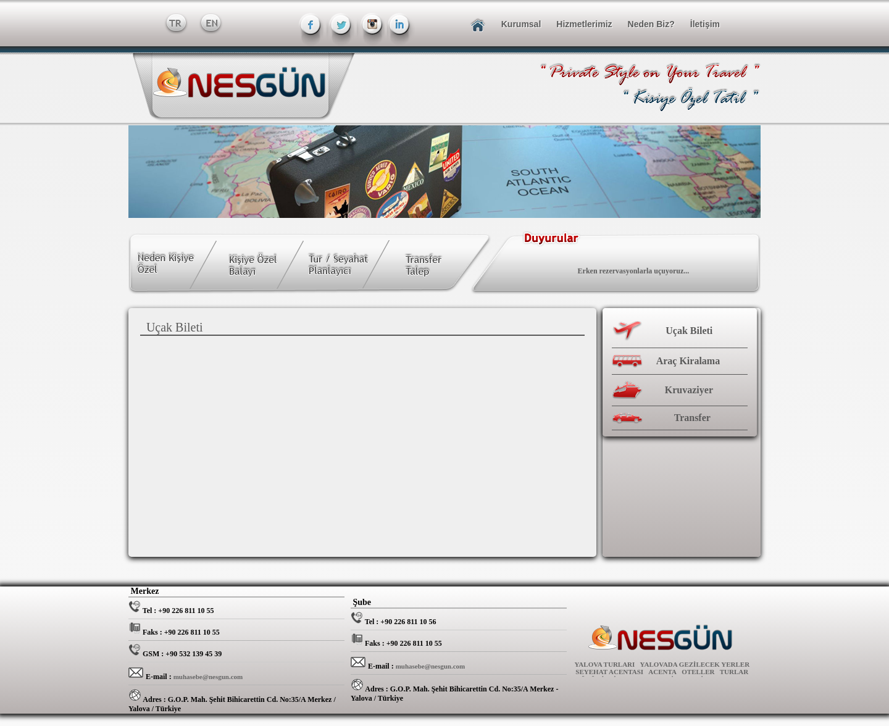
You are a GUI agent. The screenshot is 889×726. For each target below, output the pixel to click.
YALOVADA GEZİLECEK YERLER (694, 664)
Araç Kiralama (688, 361)
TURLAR (734, 671)
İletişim (705, 24)
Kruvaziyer (689, 390)
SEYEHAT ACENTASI (609, 671)
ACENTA (662, 671)
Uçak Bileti (689, 330)
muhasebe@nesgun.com (208, 676)
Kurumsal (521, 24)
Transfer (692, 417)
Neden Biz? (651, 24)
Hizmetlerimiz (584, 24)
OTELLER (698, 671)
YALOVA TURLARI (604, 664)
